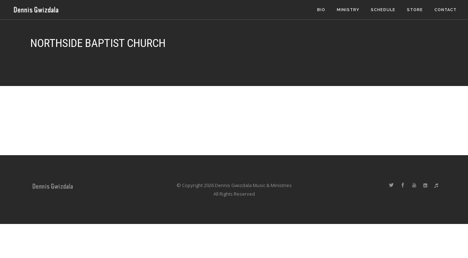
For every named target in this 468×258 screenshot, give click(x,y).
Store (415, 10)
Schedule (383, 10)
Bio (321, 10)
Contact (445, 10)
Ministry (348, 10)
